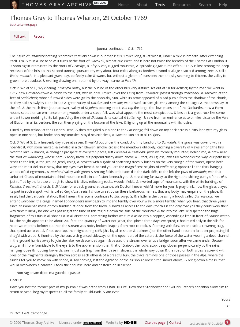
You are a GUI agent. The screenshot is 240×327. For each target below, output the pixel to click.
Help (223, 4)
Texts (160, 4)
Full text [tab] (20, 36)
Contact (175, 322)
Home (124, 4)
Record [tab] (39, 36)
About (142, 4)
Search (205, 4)
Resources (182, 4)
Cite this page (155, 322)
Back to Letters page (23, 25)
